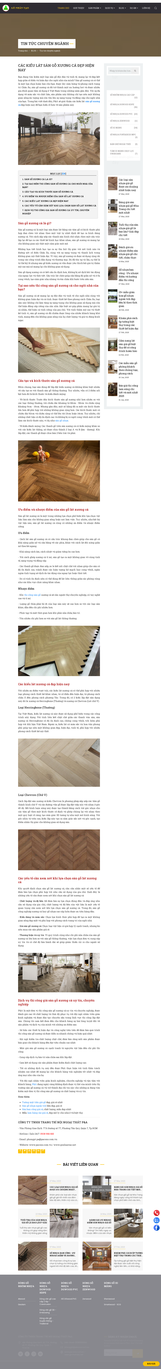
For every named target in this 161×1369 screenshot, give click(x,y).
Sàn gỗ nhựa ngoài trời (34, 1105)
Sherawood (109, 1299)
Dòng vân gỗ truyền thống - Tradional (46, 1321)
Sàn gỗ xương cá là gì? (37, 179)
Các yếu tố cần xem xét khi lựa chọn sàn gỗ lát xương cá (59, 205)
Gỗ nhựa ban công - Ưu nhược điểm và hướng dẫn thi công (129, 275)
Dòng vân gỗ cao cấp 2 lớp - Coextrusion (48, 1301)
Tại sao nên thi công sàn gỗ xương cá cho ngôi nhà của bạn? (57, 185)
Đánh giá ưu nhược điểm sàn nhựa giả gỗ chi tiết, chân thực (128, 252)
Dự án (134, 8)
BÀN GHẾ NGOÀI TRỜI (120, 144)
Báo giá (151, 1363)
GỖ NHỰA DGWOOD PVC (121, 114)
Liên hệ (146, 8)
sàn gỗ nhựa (61, 420)
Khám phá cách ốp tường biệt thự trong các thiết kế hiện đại (128, 323)
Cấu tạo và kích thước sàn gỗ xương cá (47, 191)
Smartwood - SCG (112, 1305)
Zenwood (87, 1299)
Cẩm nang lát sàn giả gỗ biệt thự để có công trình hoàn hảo (128, 346)
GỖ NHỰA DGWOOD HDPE (123, 106)
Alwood (21, 1299)
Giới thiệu (78, 8)
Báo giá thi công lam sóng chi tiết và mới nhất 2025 (128, 391)
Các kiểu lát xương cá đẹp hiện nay (45, 201)
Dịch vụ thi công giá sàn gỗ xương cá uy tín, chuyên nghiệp (55, 212)
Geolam (22, 1305)
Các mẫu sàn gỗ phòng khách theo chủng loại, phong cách (128, 368)
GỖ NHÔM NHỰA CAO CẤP (123, 96)
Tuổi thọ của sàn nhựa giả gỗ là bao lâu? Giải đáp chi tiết (129, 230)
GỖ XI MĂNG (116, 127)
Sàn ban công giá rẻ (32, 1109)
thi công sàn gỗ (32, 594)
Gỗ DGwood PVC (69, 1299)
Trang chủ (63, 8)
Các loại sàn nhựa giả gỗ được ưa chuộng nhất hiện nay (128, 185)
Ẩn (63, 173)
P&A (34, 1084)
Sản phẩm (94, 8)
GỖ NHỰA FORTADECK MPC (123, 136)
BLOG (122, 8)
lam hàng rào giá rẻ (37, 1112)
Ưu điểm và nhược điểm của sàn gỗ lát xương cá (53, 196)
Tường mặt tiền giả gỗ (34, 1102)
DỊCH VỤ (110, 8)
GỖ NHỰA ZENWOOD (120, 121)
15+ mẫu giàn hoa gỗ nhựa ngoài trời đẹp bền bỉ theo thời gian (128, 299)
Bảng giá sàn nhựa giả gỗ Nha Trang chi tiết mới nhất (129, 207)
